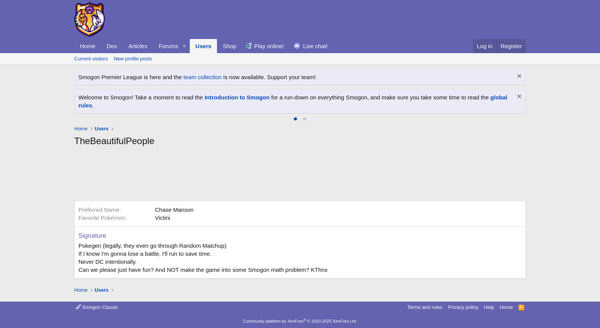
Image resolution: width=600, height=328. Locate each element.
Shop (229, 46)
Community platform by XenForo (300, 321)
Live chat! (315, 46)
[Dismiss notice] (518, 77)
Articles (138, 46)
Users (204, 46)
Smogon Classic (97, 307)
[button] (184, 46)
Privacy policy (463, 307)
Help (489, 307)
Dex (112, 46)
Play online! (269, 46)
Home (87, 46)
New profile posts (133, 59)
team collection (202, 77)
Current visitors (91, 59)
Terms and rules (424, 307)
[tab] (295, 119)
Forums (168, 46)
